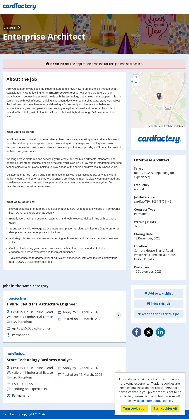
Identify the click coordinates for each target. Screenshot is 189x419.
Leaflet (150, 126)
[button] (159, 96)
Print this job (158, 304)
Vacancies (12, 28)
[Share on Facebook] (136, 332)
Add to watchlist (159, 293)
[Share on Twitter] (148, 332)
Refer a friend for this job (159, 314)
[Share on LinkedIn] (160, 332)
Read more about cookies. (155, 401)
